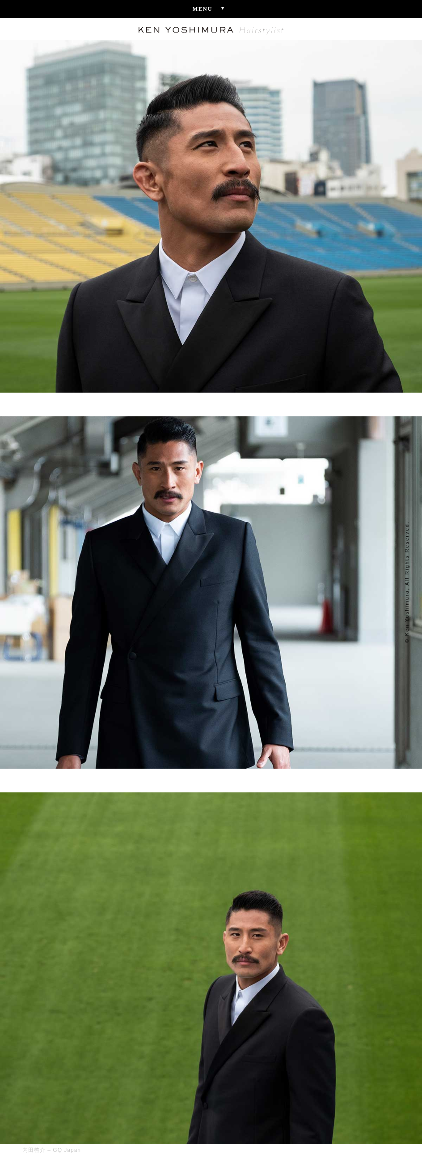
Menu (211, 8)
